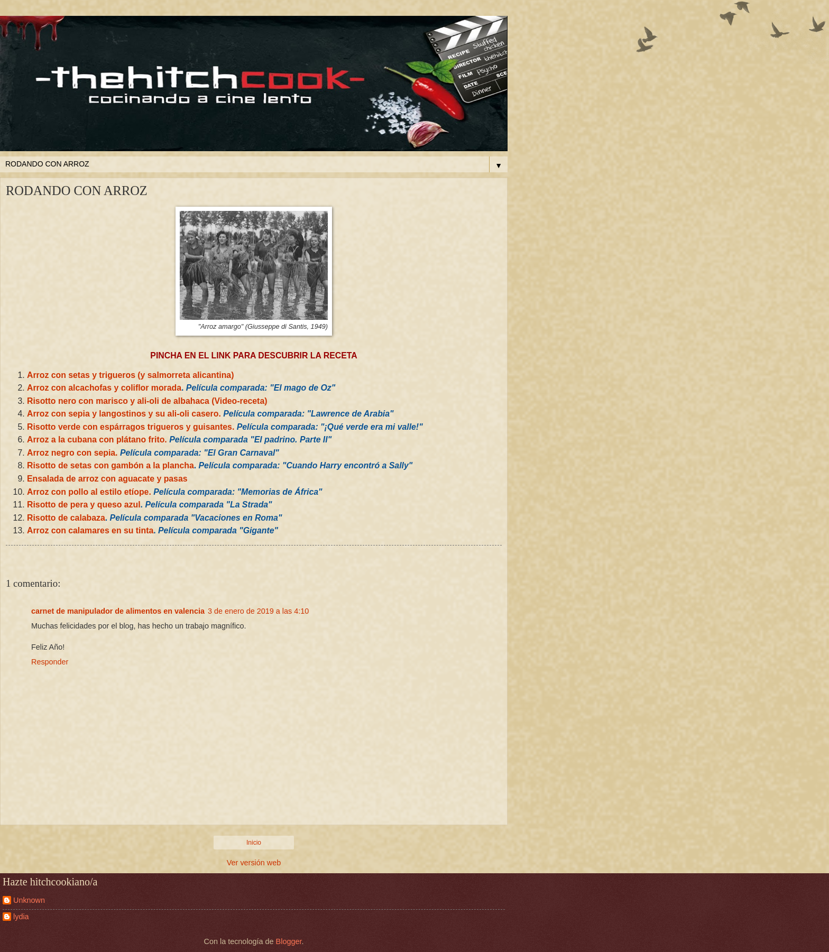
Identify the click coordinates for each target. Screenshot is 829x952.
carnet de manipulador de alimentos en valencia (118, 611)
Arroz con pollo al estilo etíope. (89, 491)
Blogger (289, 941)
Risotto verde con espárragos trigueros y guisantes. (130, 426)
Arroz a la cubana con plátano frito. (98, 439)
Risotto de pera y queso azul (84, 504)
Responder (49, 662)
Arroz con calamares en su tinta (90, 530)
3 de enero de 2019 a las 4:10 (258, 611)
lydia (21, 916)
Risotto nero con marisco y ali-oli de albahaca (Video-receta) (147, 400)
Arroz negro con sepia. (72, 452)
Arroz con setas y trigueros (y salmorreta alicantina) (130, 375)
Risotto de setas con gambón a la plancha (110, 465)
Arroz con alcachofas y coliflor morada (104, 387)
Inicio (253, 842)
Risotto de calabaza (66, 517)
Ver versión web (254, 862)
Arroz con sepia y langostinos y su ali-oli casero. (124, 413)
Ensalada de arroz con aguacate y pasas (107, 478)
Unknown (29, 900)
